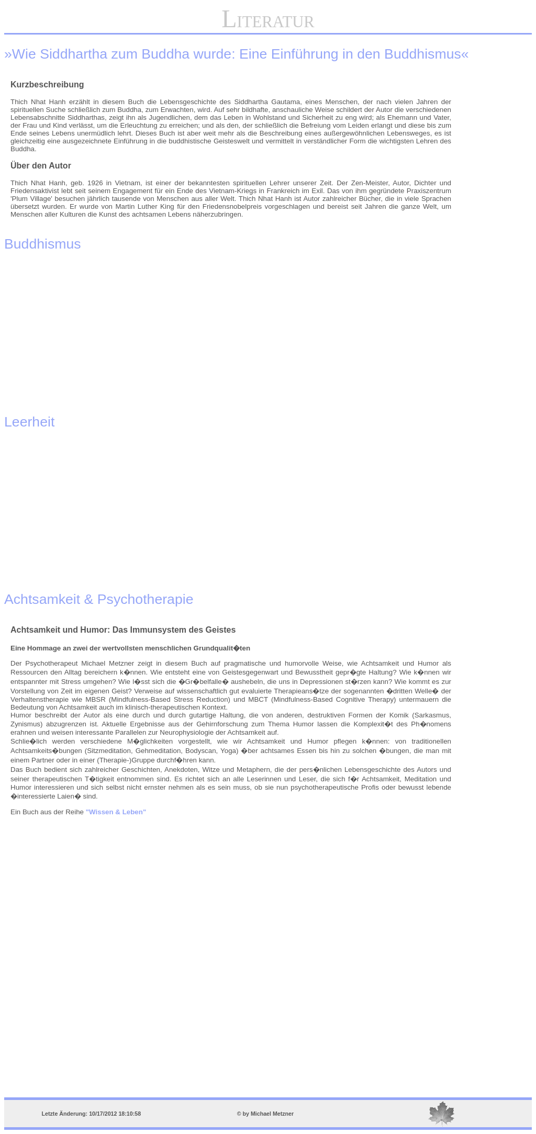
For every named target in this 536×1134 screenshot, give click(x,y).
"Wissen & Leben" (116, 812)
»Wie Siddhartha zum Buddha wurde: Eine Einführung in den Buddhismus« (236, 54)
